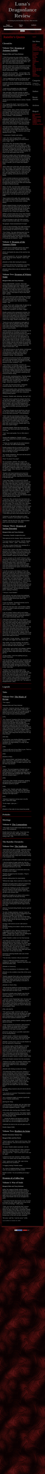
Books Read (35, 47)
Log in (34, 36)
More (33, 66)
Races (34, 71)
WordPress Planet (37, 124)
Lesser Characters (35, 60)
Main (33, 63)
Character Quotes (37, 48)
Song (33, 73)
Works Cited (35, 76)
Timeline (34, 74)
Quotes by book (36, 68)
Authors (34, 44)
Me (33, 64)
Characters (35, 53)
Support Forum (36, 121)
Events (34, 55)
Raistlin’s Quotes (14, 37)
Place (34, 67)
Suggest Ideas (36, 120)
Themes (34, 122)
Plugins (34, 118)
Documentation (36, 117)
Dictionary (35, 54)
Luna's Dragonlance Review (22, 10)
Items (34, 58)
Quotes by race (36, 70)
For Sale (34, 57)
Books (34, 45)
